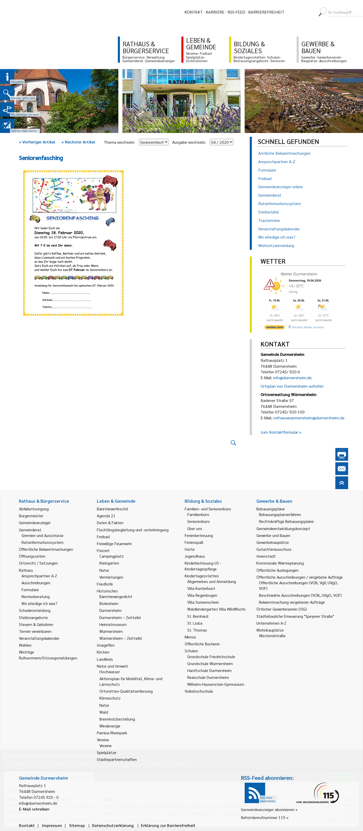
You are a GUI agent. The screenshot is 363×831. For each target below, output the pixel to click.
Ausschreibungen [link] (36, 582)
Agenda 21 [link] (106, 515)
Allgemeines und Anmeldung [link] (211, 581)
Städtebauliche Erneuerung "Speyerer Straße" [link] (295, 616)
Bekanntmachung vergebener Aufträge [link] (292, 602)
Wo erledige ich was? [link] (39, 603)
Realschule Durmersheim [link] (208, 677)
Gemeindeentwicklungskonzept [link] (283, 528)
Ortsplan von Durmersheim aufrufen (292, 386)
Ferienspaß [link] (194, 542)
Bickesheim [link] (108, 603)
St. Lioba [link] (194, 623)
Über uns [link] (194, 528)
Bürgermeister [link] (31, 515)
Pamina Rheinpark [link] (112, 732)
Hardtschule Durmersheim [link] (209, 670)
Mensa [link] (190, 636)
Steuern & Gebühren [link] (36, 624)
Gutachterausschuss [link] (274, 549)
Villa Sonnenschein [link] (203, 602)
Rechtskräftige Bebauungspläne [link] (286, 521)
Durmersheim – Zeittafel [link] (120, 617)
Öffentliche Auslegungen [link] (277, 570)
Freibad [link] (103, 536)
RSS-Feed (236, 12)
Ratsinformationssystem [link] (43, 542)
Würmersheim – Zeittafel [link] (120, 638)
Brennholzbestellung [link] (117, 719)
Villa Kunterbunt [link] (201, 588)
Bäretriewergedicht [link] (115, 596)
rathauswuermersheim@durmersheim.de (309, 417)
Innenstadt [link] (266, 556)
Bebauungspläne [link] (270, 508)
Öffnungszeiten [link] (32, 556)
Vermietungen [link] (111, 577)
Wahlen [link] (25, 645)
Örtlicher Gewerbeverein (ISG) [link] (281, 609)
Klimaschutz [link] (110, 698)
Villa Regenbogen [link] (202, 595)
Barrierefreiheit (266, 12)
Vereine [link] (105, 745)
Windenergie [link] (109, 725)
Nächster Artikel (78, 141)
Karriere (215, 12)
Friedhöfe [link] (105, 584)
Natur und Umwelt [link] (112, 666)
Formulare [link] (30, 589)
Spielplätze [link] (106, 752)
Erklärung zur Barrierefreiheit (168, 825)
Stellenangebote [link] (33, 617)
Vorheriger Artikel (37, 141)
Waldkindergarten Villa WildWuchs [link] (216, 609)
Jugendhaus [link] (195, 556)
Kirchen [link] (103, 652)
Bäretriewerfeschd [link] (112, 508)
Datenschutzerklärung (113, 825)
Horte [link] (190, 549)
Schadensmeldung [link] (34, 610)
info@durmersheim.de (292, 377)
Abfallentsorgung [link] (34, 508)
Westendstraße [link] (272, 635)
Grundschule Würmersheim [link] (210, 663)
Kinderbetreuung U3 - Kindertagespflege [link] (203, 565)
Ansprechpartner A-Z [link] (39, 575)
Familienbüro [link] (198, 514)
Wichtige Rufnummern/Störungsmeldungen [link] (48, 654)
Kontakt (193, 12)
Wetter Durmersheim (299, 273)
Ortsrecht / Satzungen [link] (38, 563)
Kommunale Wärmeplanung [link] (280, 563)
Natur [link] (104, 570)
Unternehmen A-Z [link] (271, 623)
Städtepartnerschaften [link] (117, 759)
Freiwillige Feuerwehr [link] (114, 543)
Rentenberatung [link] (36, 596)
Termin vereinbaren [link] (35, 631)
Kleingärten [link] (109, 563)
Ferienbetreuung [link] (199, 535)
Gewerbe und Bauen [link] (273, 535)
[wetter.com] (274, 328)
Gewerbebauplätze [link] (272, 542)
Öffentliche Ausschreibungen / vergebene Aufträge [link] (299, 577)
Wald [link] (103, 712)
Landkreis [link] (105, 659)
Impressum (52, 825)
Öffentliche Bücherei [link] (202, 643)
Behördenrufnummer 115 (263, 817)
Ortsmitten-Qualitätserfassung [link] (126, 691)
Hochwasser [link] (109, 671)
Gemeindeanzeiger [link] (35, 522)
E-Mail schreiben (34, 809)
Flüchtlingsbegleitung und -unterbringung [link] (133, 529)
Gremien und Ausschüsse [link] (43, 535)
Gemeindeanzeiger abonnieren (267, 809)
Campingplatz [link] (111, 556)
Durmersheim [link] (110, 610)
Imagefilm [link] (106, 645)
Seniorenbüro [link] (198, 521)
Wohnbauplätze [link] (270, 630)
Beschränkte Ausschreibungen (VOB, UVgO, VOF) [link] (300, 595)
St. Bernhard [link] (197, 616)
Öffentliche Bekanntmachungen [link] (46, 549)
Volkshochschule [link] (199, 691)
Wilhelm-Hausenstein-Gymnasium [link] (215, 684)
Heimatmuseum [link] (113, 624)
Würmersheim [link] (111, 631)
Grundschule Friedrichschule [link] (211, 656)
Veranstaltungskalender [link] (39, 638)
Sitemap (77, 825)
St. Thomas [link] (197, 630)
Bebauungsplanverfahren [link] (280, 514)
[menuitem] (292, 12)
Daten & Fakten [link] (110, 522)
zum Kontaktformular (279, 432)
